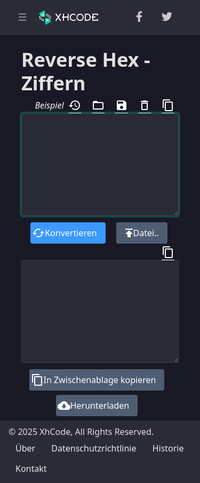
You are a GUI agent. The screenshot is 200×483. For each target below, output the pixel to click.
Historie (168, 448)
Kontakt (31, 468)
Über (25, 448)
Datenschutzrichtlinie (93, 448)
